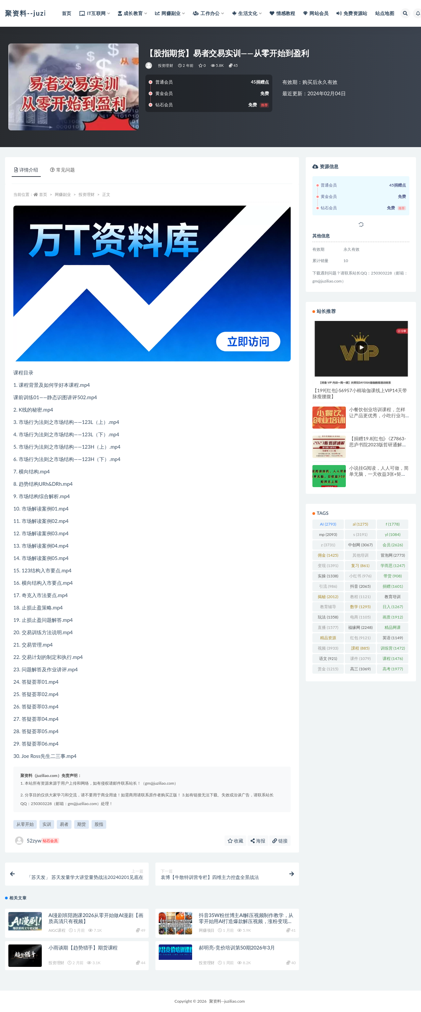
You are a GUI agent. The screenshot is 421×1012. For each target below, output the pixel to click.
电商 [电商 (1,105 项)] (360, 617)
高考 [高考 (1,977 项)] (393, 668)
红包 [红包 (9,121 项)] (360, 637)
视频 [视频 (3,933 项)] (328, 648)
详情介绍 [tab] (26, 170)
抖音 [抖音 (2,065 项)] (360, 586)
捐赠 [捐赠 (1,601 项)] (393, 586)
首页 (43, 194)
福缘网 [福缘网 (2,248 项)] (360, 627)
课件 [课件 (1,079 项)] (360, 658)
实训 (46, 824)
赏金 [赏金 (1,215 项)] (328, 668)
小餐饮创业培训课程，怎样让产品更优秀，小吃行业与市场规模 (377, 415)
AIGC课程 (56, 930)
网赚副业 (63, 194)
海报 (258, 841)
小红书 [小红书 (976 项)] (360, 575)
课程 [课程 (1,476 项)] (393, 658)
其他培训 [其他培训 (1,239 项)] (361, 556)
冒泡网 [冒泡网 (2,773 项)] (393, 555)
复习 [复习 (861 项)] (360, 565)
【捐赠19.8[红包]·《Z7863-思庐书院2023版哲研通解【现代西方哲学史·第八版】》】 (377, 447)
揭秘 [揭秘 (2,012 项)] (328, 596)
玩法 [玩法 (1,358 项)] (328, 617)
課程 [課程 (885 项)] (360, 648)
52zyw (37, 840)
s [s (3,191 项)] (360, 534)
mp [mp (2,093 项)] (328, 534)
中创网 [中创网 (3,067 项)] (360, 544)
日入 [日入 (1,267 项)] (393, 606)
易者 (64, 824)
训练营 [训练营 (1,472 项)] (393, 648)
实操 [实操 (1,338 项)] (328, 575)
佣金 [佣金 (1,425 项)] (328, 555)
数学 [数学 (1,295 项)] (360, 606)
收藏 (236, 841)
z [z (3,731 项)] (328, 544)
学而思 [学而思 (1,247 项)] (393, 565)
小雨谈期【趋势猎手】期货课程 (83, 947)
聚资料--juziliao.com (227, 1001)
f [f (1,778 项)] (393, 524)
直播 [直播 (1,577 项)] (328, 627)
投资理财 (165, 65)
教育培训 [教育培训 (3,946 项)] (393, 597)
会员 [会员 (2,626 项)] (393, 544)
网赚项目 (207, 930)
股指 (99, 824)
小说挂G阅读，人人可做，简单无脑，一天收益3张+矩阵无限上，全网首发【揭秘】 (379, 474)
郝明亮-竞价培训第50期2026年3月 (237, 947)
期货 (81, 824)
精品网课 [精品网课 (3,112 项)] (393, 628)
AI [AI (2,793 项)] (328, 524)
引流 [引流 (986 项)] (328, 586)
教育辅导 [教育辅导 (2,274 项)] (328, 607)
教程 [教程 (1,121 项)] (360, 596)
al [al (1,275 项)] (360, 524)
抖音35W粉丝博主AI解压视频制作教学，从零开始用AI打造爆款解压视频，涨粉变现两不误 (246, 921)
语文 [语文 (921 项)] (328, 658)
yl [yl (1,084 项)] (392, 534)
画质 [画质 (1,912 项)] (393, 617)
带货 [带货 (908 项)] (393, 575)
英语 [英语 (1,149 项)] (393, 637)
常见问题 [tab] (62, 170)
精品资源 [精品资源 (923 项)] (328, 639)
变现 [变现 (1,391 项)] (328, 565)
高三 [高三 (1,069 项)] (360, 668)
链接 (280, 841)
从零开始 (25, 824)
